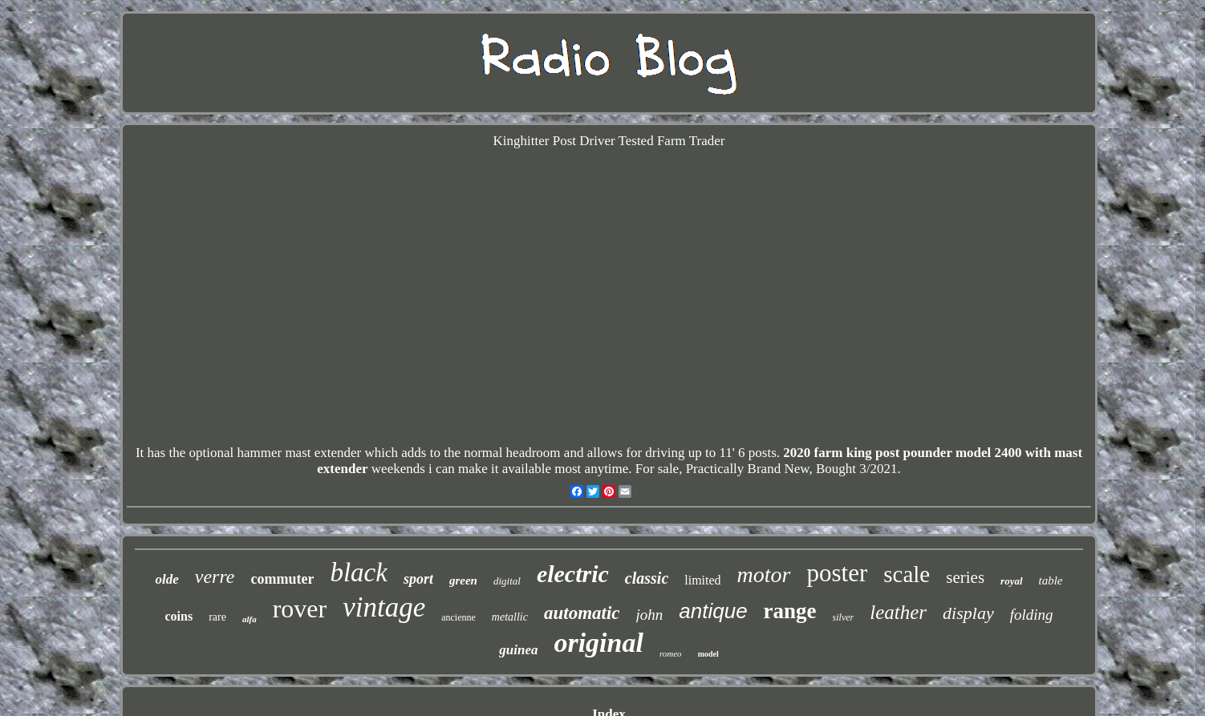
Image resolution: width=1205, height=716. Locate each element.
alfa (249, 619)
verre (215, 576)
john (649, 614)
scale (906, 574)
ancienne (458, 617)
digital (507, 581)
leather (898, 612)
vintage (384, 607)
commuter (282, 579)
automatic (582, 613)
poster (837, 573)
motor (764, 574)
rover (300, 608)
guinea (518, 649)
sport (418, 579)
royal (1011, 581)
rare (217, 617)
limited (702, 580)
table (1051, 580)
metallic (510, 617)
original (598, 642)
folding (1031, 614)
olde (166, 579)
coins (178, 616)
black (358, 572)
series (965, 577)
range (790, 611)
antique (713, 611)
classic (646, 578)
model (708, 653)
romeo (670, 653)
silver (843, 617)
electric (573, 573)
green (463, 580)
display (968, 613)
